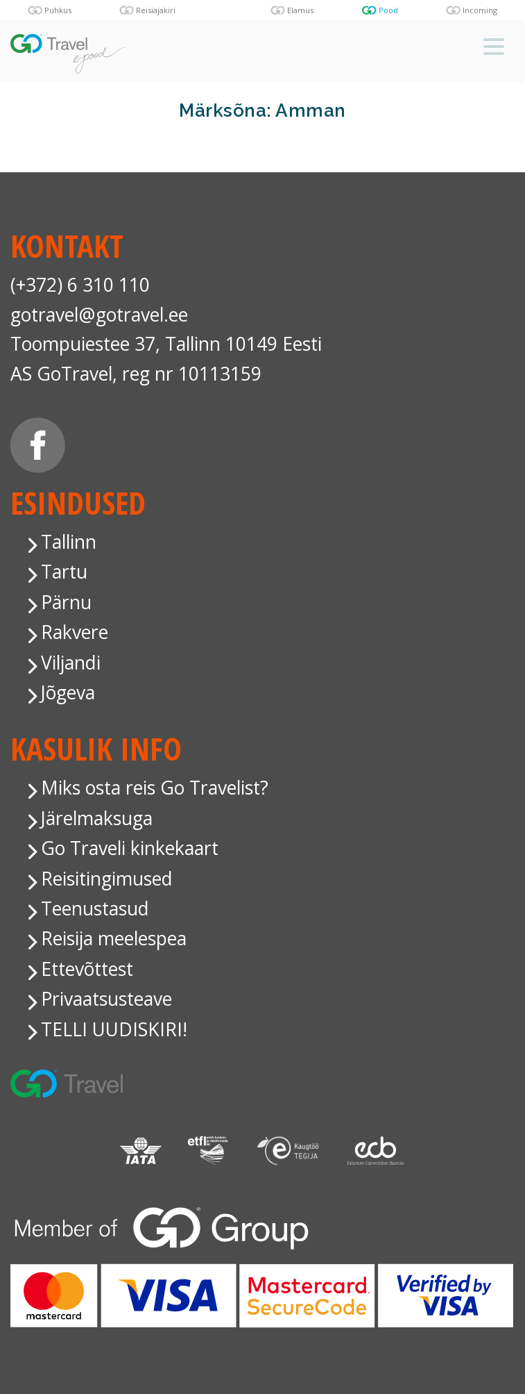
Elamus (300, 10)
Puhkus (57, 10)
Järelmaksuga (97, 818)
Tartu (64, 571)
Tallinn (68, 541)
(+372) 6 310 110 (80, 284)
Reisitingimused (107, 878)
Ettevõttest (87, 968)
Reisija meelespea (114, 938)
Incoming (480, 10)
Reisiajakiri (155, 10)
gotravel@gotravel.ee (99, 314)
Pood (388, 10)
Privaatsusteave (106, 998)
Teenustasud (95, 908)
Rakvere (74, 632)
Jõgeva (68, 692)
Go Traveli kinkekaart (129, 848)
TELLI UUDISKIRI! (114, 1029)
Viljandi (71, 662)
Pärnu (66, 602)
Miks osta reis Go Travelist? (154, 787)
